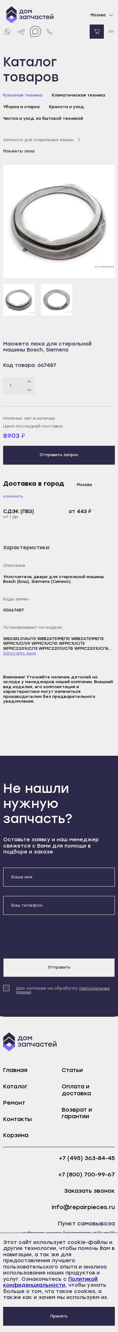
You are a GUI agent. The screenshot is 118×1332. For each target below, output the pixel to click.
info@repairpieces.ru (83, 1207)
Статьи (72, 1070)
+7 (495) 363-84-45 (87, 1158)
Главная (15, 1070)
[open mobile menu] (111, 32)
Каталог (15, 1086)
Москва (103, 15)
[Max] (35, 32)
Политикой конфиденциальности (50, 1282)
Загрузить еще (19, 653)
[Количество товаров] (19, 386)
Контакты (17, 1119)
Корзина (15, 1135)
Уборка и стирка (21, 106)
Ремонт (14, 1102)
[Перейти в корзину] (97, 32)
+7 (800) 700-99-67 (86, 1174)
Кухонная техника (22, 95)
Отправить (59, 967)
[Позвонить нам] (49, 32)
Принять (59, 1316)
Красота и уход (66, 106)
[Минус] (29, 389)
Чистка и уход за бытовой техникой (43, 118)
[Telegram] (21, 32)
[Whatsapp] (7, 32)
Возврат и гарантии (77, 1113)
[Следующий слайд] (103, 221)
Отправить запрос (59, 455)
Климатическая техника (78, 95)
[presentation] (51, 936)
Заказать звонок (89, 1191)
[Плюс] (29, 381)
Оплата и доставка (76, 1090)
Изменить (13, 496)
